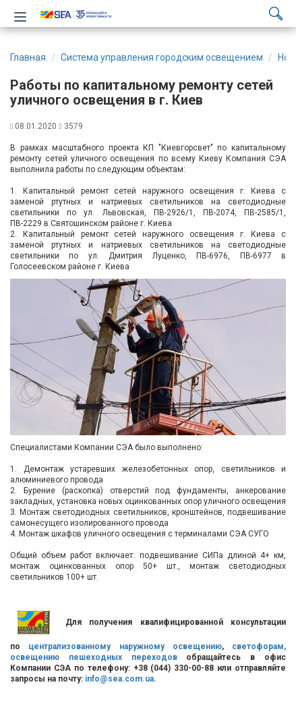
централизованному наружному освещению (125, 646)
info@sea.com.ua (119, 679)
